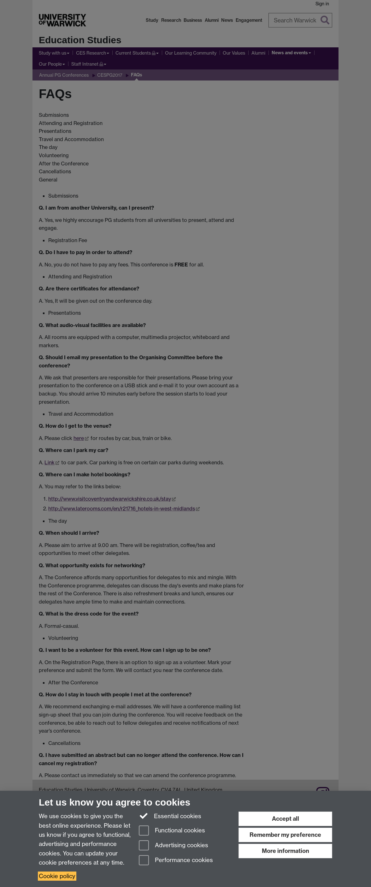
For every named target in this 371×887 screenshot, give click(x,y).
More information (285, 850)
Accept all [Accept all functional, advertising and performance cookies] (285, 818)
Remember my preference (285, 834)
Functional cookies (172, 831)
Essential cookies (170, 816)
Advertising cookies (173, 846)
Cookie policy (57, 876)
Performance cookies (176, 860)
